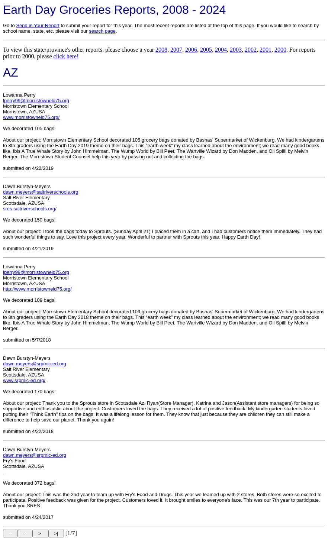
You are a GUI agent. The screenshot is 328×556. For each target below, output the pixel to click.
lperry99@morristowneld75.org (36, 100)
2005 (206, 49)
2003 (236, 49)
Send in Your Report (37, 25)
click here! (66, 56)
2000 (280, 49)
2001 (265, 49)
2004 (221, 49)
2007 (176, 49)
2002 (251, 49)
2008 (161, 49)
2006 (191, 49)
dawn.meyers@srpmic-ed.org (34, 363)
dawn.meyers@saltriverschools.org (40, 192)
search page (102, 31)
